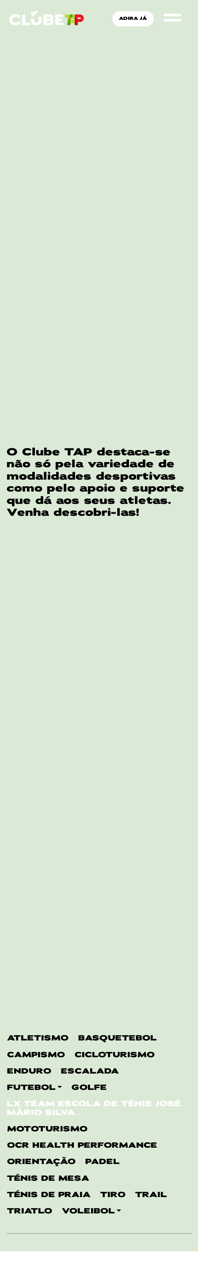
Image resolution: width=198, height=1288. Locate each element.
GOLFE (89, 669)
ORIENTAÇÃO (41, 743)
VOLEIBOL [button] (88, 792)
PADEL (102, 743)
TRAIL (151, 776)
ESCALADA (90, 653)
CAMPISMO (36, 636)
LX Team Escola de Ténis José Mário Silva (94, 690)
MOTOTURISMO (47, 710)
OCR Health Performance (82, 727)
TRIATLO (29, 792)
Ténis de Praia (49, 776)
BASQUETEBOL (117, 619)
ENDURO (29, 653)
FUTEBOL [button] (31, 669)
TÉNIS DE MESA (48, 760)
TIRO (113, 776)
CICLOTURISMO (115, 636)
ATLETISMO (38, 619)
